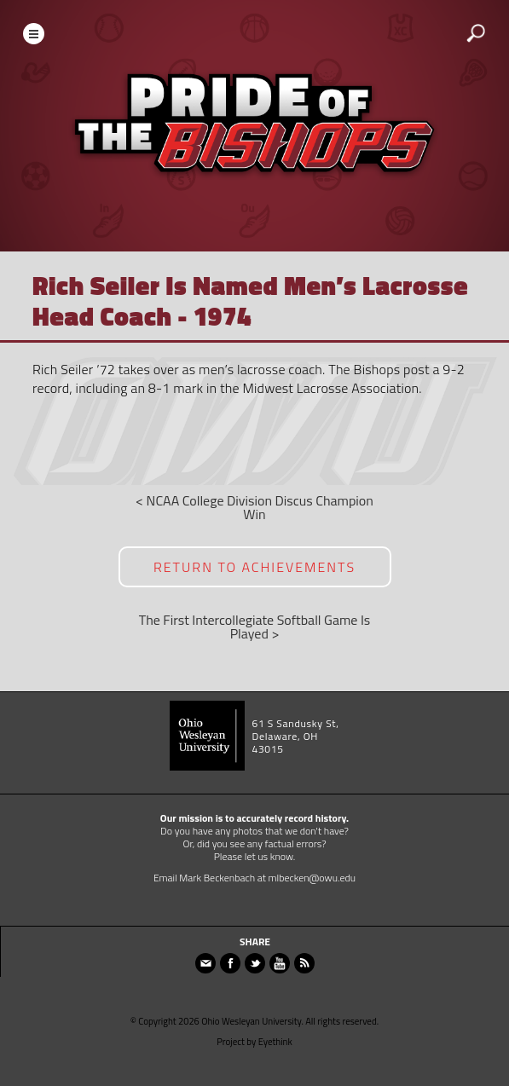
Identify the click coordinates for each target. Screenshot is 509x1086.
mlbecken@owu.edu (312, 877)
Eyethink (275, 1041)
